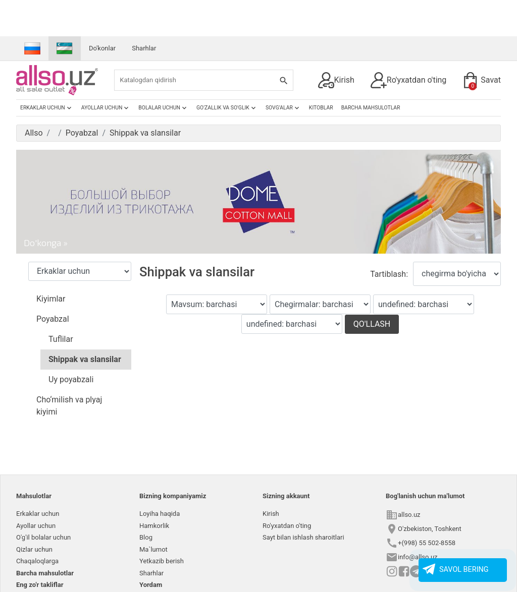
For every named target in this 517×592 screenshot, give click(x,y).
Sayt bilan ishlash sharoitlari (303, 537)
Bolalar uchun (163, 108)
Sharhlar (144, 48)
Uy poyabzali (70, 379)
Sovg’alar (283, 108)
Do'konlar (102, 48)
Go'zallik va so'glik (226, 108)
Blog (145, 537)
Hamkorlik (154, 525)
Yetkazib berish (161, 561)
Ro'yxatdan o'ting (409, 80)
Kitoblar (321, 107)
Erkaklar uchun (46, 108)
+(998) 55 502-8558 (426, 543)
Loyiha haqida (159, 513)
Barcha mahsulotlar (370, 107)
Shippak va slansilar (84, 359)
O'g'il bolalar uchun (43, 537)
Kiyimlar (50, 299)
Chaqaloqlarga (37, 561)
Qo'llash (372, 324)
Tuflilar (60, 339)
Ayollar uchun (106, 108)
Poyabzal (52, 319)
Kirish (336, 80)
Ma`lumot (153, 549)
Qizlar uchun (34, 549)
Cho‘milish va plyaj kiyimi (69, 406)
